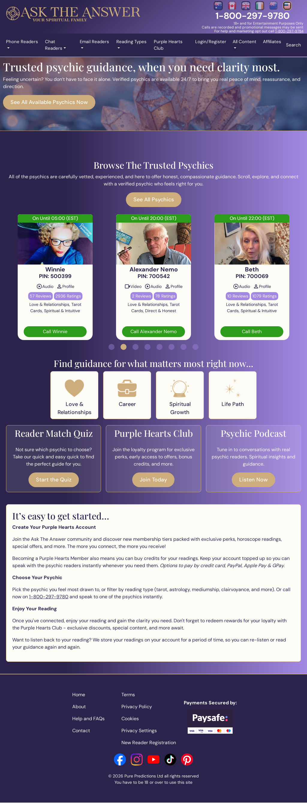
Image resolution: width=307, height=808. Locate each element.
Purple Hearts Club (168, 45)
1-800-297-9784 (289, 31)
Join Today (153, 479)
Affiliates (272, 42)
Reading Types (131, 42)
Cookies (130, 718)
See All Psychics (153, 199)
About (79, 706)
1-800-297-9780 (253, 16)
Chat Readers (53, 45)
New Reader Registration (148, 742)
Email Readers (94, 42)
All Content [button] (244, 42)
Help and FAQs (88, 718)
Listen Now (253, 479)
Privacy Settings (139, 730)
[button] (112, 347)
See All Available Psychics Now (49, 102)
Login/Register (210, 42)
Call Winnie (55, 331)
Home (78, 694)
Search (293, 45)
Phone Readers (22, 42)
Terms (128, 694)
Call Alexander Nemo (153, 331)
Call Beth (252, 331)
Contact (81, 730)
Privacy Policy (136, 706)
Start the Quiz (53, 479)
